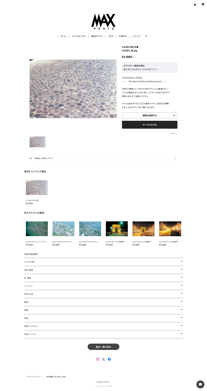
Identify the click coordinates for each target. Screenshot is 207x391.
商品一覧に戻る (103, 347)
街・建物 (27, 278)
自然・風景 (28, 270)
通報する (174, 133)
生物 (26, 318)
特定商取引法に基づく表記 (56, 377)
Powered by (103, 386)
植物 (26, 310)
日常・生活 (28, 294)
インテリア (28, 286)
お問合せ (123, 36)
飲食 (26, 302)
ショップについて (79, 36)
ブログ (111, 36)
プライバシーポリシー (34, 377)
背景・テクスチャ (31, 326)
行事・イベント (30, 334)
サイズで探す (29, 262)
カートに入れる (150, 124)
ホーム (63, 36)
